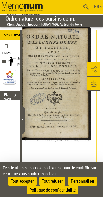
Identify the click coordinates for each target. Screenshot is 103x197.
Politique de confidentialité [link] (52, 190)
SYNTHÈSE (12, 35)
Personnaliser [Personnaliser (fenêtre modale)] (82, 181)
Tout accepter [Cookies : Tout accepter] (22, 181)
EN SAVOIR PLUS (12, 96)
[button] (93, 69)
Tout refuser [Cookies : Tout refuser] (52, 181)
